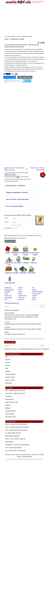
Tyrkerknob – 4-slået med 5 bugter (15, 393)
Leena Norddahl (9, 313)
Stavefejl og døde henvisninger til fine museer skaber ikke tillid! (23, 324)
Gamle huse (8, 295)
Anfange (7, 408)
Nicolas (7, 332)
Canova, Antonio (10, 380)
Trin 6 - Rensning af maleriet (13, 447)
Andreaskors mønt (10, 417)
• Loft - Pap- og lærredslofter (14, 206)
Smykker (34, 295)
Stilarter (34, 297)
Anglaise (7, 405)
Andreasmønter (9, 414)
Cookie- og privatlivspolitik (24, 456)
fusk (6, 356)
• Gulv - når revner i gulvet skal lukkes (17, 199)
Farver (6, 293)
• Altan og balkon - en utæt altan (15, 185)
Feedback (27, 80)
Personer (21, 299)
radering (7, 371)
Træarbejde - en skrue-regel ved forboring (17, 444)
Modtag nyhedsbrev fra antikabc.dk (16, 238)
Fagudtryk (7, 291)
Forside (13, 36)
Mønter (20, 293)
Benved (7, 365)
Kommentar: (7, 228)
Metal (20, 290)
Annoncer (35, 454)
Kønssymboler (9, 442)
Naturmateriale (22, 295)
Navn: (6, 218)
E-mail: (7, 222)
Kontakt (41, 454)
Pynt (33, 288)
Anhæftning (8, 396)
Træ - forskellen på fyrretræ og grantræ (16, 430)
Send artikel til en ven (14, 80)
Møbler (20, 291)
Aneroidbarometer (10, 411)
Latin (6, 299)
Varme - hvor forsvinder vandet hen (15, 439)
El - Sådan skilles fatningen (13, 433)
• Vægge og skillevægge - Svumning (16, 192)
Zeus (6, 368)
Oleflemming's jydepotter (12, 436)
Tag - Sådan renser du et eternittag (15, 450)
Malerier (20, 288)
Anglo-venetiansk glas (11, 402)
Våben (34, 299)
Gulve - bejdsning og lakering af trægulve (17, 427)
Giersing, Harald (10, 377)
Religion (34, 290)
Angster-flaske (9, 399)
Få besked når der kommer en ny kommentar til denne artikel (23, 235)
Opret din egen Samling (24, 77)
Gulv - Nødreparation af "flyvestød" (15, 390)
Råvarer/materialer (37, 291)
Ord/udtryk (21, 297)
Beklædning (8, 288)
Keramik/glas (8, 297)
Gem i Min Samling (9, 77)
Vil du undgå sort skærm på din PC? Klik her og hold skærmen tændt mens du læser (22, 46)
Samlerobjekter (36, 293)
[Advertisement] (18, 19)
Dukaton (7, 359)
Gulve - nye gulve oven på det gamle (16, 424)
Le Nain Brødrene (10, 374)
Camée (7, 362)
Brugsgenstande (9, 290)
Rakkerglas (8, 383)
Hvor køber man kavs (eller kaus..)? (15, 334)
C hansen (7, 322)
